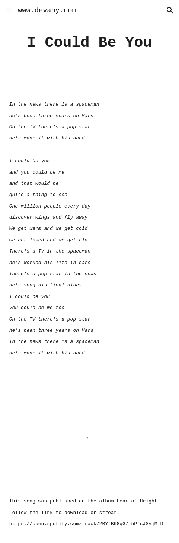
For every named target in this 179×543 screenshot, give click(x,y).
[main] (89, 43)
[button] (9, 10)
